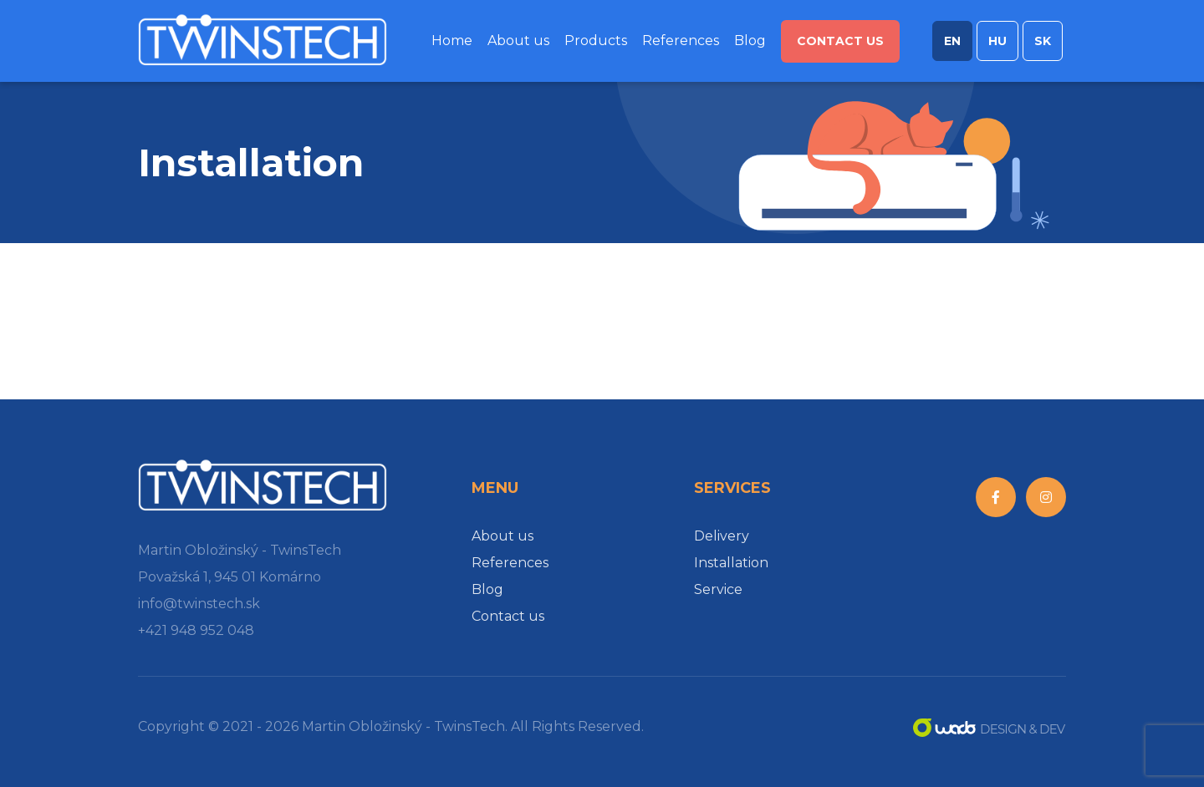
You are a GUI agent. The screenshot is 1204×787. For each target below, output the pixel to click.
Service (718, 589)
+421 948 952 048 (196, 630)
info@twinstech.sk (199, 604)
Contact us (840, 40)
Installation (731, 563)
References (680, 40)
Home (451, 40)
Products (595, 40)
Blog (750, 40)
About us (518, 40)
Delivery (721, 536)
